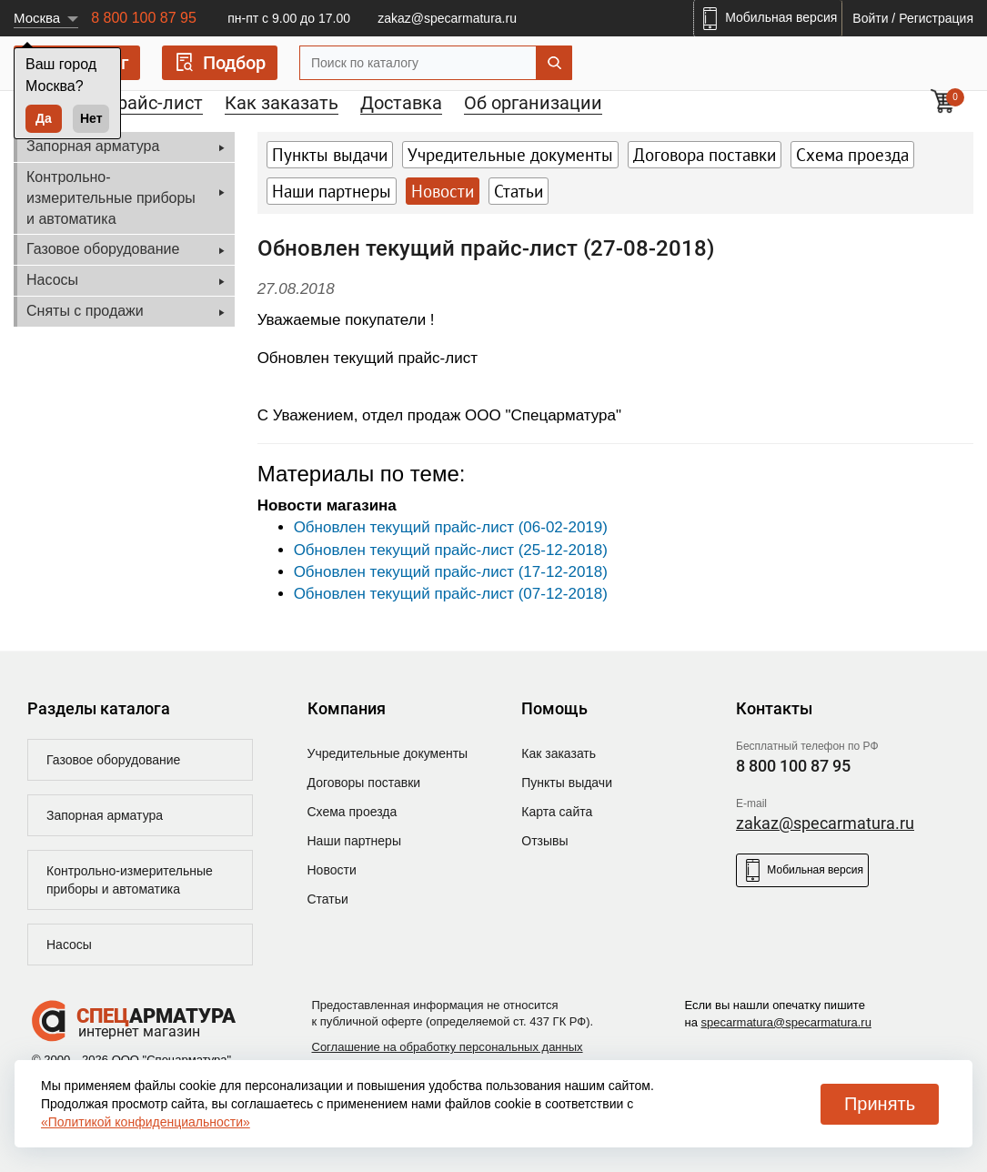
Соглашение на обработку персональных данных (447, 1047)
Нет (91, 118)
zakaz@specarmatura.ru (447, 18)
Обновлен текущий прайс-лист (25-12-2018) (451, 550)
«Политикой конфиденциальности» (145, 1122)
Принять (879, 1104)
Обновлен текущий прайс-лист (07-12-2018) (451, 593)
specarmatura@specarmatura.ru (786, 1022)
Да (43, 118)
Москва (37, 17)
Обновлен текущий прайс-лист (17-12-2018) (451, 572)
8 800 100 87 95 (143, 17)
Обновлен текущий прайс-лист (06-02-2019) (451, 527)
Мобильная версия (802, 870)
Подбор (220, 62)
